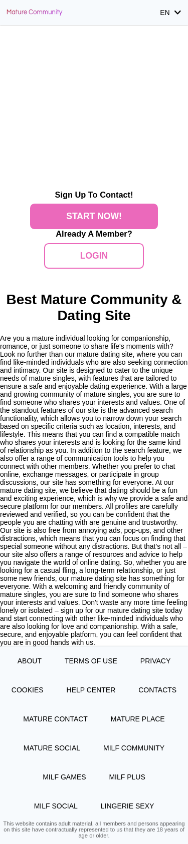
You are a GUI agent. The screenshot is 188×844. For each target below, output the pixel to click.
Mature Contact (55, 719)
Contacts (157, 690)
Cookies (28, 690)
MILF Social (56, 806)
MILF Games (64, 777)
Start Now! (94, 216)
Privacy (155, 661)
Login (94, 256)
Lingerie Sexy (127, 806)
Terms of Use (91, 661)
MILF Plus (127, 777)
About (30, 661)
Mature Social (52, 748)
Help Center (91, 690)
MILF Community (133, 748)
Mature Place (138, 719)
